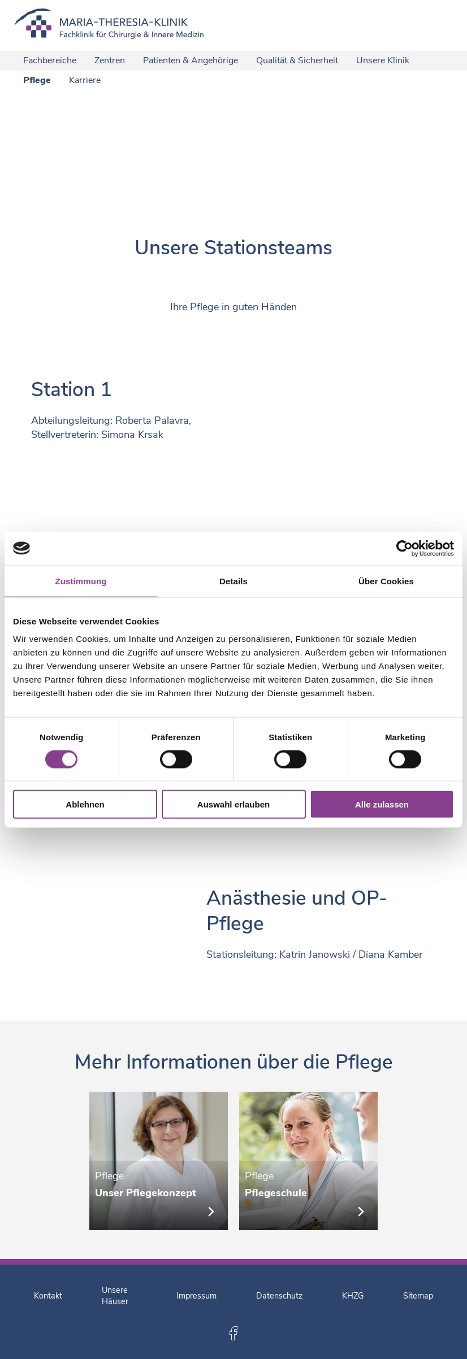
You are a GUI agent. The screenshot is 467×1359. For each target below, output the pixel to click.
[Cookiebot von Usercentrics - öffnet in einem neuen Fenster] (404, 548)
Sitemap (418, 1295)
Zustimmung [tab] (81, 580)
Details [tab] (233, 580)
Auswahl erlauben (233, 804)
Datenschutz (279, 1295)
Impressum (196, 1295)
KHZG (353, 1295)
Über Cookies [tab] (386, 580)
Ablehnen (85, 804)
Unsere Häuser (115, 1295)
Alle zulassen (382, 804)
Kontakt (48, 1295)
